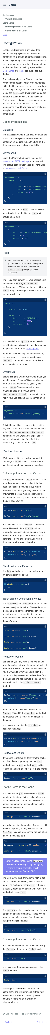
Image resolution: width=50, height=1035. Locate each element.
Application (9, 1029)
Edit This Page (12, 1021)
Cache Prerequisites (13, 19)
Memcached (8, 71)
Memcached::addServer (17, 168)
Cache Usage (8, 23)
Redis (22, 71)
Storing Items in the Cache (16, 31)
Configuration (8, 15)
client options (33, 352)
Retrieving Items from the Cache (18, 27)
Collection (41, 1029)
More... (6, 35)
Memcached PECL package (16, 161)
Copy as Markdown (33, 1021)
